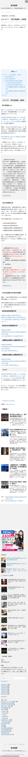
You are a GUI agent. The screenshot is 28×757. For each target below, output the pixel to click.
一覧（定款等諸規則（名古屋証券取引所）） (13, 336)
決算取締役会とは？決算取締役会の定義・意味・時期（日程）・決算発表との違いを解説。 (17, 627)
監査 (2, 726)
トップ (5, 744)
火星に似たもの (10, 404)
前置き (3, 700)
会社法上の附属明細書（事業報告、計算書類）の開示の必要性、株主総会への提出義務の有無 (17, 596)
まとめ (4, 95)
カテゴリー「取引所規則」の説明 (11, 74)
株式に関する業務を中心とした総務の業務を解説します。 (14, 750)
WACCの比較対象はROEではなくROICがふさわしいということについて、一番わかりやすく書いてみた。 (18, 432)
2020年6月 (4, 691)
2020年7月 (4, 689)
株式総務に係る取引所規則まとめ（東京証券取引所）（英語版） (18, 449)
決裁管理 (4, 716)
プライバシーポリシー (12, 744)
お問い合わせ (21, 744)
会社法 (3, 709)
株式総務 (14, 5)
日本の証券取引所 (9, 78)
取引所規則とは (9, 76)
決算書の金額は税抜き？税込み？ (16, 617)
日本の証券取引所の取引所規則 (13, 80)
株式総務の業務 (5, 117)
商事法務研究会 (5, 731)
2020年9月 (4, 686)
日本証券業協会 (5, 729)
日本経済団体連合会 (6, 734)
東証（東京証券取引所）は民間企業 (14, 500)
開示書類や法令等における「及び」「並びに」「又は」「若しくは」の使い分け (16, 570)
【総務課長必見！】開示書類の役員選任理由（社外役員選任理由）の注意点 (18, 466)
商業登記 (4, 713)
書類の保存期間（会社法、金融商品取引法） (17, 611)
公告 (3, 714)
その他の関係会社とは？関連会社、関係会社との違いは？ (17, 649)
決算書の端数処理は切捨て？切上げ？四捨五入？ (16, 588)
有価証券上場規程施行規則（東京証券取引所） (13, 317)
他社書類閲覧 (4, 707)
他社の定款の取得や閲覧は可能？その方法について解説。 (17, 641)
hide (15, 71)
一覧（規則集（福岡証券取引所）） (10, 365)
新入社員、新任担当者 (7, 704)
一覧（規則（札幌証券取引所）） (10, 350)
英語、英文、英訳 (6, 706)
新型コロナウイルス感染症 (8, 701)
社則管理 (4, 718)
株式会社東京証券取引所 (14, 83)
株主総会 (4, 711)
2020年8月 (4, 687)
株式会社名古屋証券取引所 (14, 85)
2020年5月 (4, 692)
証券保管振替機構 (6, 728)
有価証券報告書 (5, 721)
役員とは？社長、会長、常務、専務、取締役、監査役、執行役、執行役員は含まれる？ (17, 604)
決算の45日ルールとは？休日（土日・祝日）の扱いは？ (16, 634)
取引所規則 (8, 144)
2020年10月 (4, 684)
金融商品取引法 (7, 195)
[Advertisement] (14, 50)
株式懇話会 (4, 732)
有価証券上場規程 (6, 330)
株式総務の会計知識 (6, 703)
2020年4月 (4, 694)
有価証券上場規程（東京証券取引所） (11, 315)
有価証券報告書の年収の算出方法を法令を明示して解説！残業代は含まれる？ (17, 581)
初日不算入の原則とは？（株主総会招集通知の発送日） (18, 415)
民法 (2, 725)
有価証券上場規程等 (6, 344)
